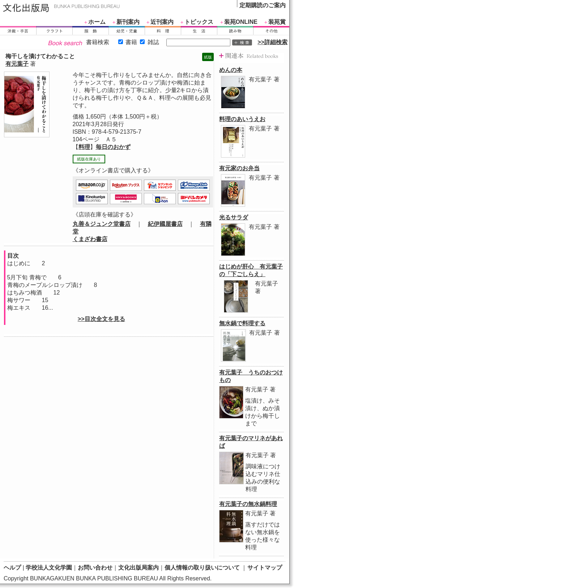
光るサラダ (233, 217)
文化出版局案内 (138, 568)
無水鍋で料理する (242, 323)
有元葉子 (17, 64)
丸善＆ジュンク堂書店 (102, 224)
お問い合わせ (95, 568)
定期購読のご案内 (262, 5)
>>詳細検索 (272, 42)
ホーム (97, 22)
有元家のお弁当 (239, 168)
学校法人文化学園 (49, 568)
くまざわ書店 (90, 239)
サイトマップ (264, 568)
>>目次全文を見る (101, 319)
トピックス (198, 22)
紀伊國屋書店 (165, 224)
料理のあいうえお (242, 119)
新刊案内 (128, 22)
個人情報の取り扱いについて (202, 568)
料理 (84, 147)
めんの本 (230, 70)
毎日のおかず (113, 147)
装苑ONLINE (240, 22)
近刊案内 (162, 22)
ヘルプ (12, 568)
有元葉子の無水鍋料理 (248, 504)
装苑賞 (277, 22)
